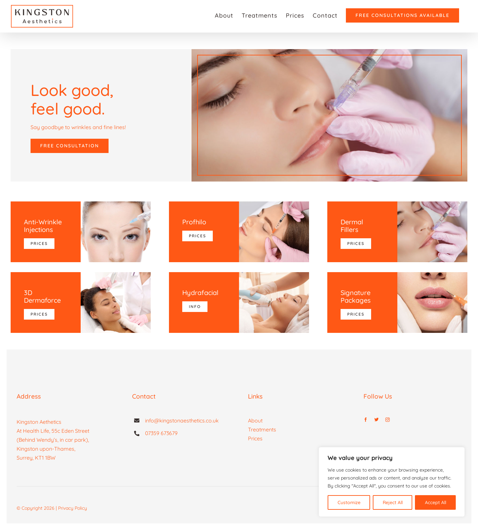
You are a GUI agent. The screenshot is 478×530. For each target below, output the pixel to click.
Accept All (435, 502)
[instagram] (387, 419)
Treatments (262, 429)
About (255, 420)
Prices (255, 438)
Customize (349, 502)
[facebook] (365, 419)
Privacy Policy (72, 508)
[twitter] (376, 419)
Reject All (393, 502)
